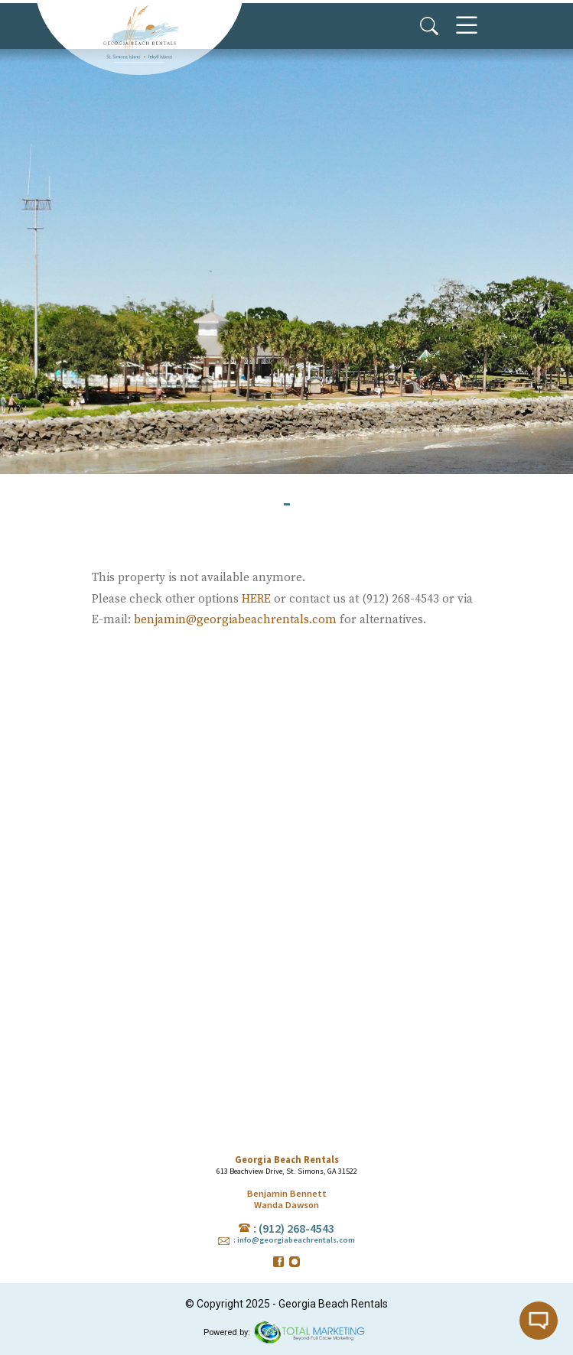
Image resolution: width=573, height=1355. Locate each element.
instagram (294, 1261)
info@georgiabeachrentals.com (296, 1240)
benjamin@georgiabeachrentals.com (235, 620)
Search (429, 26)
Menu (466, 26)
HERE (256, 599)
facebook (278, 1261)
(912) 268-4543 (296, 1228)
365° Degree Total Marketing (309, 1333)
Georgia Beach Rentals (139, 34)
